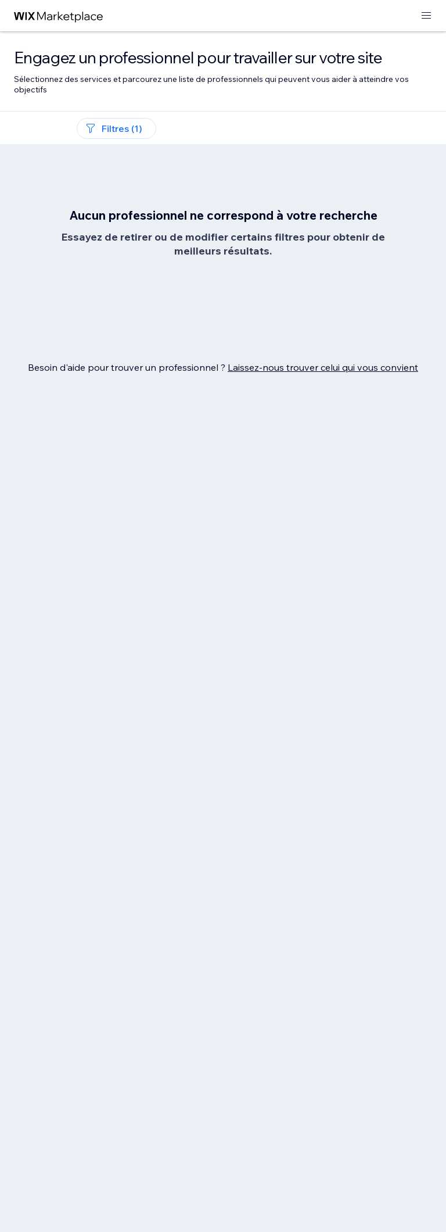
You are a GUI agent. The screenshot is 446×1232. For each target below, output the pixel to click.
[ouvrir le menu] (426, 16)
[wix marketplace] (58, 16)
